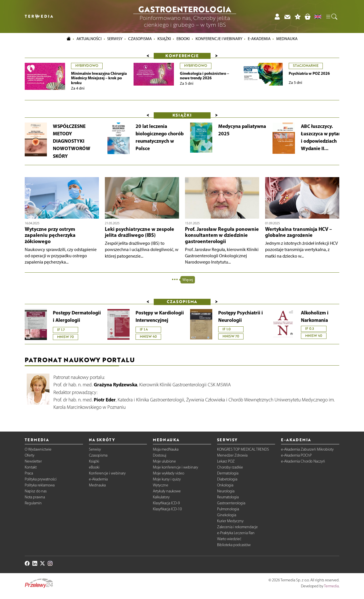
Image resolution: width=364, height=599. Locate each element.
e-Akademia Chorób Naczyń (303, 461)
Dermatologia (227, 473)
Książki (164, 39)
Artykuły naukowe (167, 491)
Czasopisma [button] (140, 39)
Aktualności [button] (89, 39)
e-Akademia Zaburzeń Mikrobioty (307, 449)
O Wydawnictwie (38, 449)
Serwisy (95, 449)
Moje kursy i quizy (167, 479)
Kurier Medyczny (230, 521)
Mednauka (97, 485)
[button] (331, 16)
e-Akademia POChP (296, 455)
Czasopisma (98, 455)
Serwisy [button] (114, 39)
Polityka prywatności (41, 479)
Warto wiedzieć (229, 538)
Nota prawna (35, 497)
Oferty (29, 455)
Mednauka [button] (287, 39)
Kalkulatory (161, 497)
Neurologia (225, 491)
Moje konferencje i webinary (175, 467)
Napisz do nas (36, 491)
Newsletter (33, 461)
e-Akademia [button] (259, 39)
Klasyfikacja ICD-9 (166, 503)
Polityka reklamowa (40, 485)
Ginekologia (226, 515)
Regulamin (33, 503)
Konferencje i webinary (107, 473)
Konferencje (182, 56)
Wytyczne (160, 485)
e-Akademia (98, 479)
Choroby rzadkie (230, 467)
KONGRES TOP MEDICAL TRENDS (243, 449)
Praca (29, 473)
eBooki (183, 39)
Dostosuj (159, 455)
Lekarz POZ (226, 461)
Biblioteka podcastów (234, 544)
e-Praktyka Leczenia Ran (236, 532)
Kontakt (31, 467)
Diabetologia (227, 479)
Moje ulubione (164, 461)
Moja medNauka (165, 449)
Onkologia (225, 485)
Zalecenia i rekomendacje (237, 527)
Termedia (331, 586)
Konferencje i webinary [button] (218, 39)
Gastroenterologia (231, 503)
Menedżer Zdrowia (232, 455)
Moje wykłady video (168, 473)
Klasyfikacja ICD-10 (167, 509)
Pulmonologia (228, 509)
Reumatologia (228, 497)
